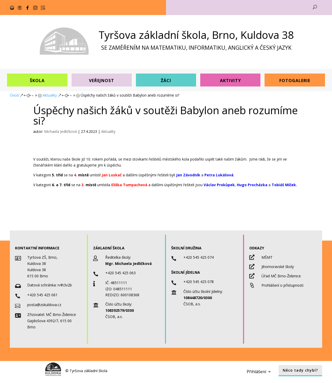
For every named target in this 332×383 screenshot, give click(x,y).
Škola (37, 80)
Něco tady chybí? (300, 370)
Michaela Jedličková (60, 131)
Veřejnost (101, 80)
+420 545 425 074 (198, 257)
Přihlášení (256, 371)
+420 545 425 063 (120, 272)
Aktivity (230, 80)
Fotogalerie (294, 80)
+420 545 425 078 (198, 281)
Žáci (166, 80)
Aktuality (108, 131)
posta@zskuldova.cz (44, 304)
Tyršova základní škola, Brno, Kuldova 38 (196, 35)
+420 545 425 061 (42, 294)
